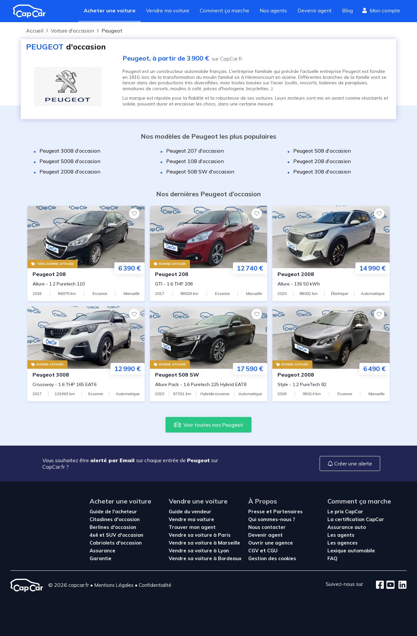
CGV (254, 550)
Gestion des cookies (272, 558)
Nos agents (273, 10)
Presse (257, 511)
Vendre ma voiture (167, 10)
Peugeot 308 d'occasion (322, 171)
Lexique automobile (351, 550)
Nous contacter (267, 527)
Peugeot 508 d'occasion (322, 150)
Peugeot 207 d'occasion (195, 150)
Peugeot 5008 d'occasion (69, 161)
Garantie (100, 558)
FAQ (332, 558)
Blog (347, 10)
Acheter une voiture (110, 10)
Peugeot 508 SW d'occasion (200, 171)
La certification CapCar (355, 519)
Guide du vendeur (190, 511)
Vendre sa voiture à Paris (200, 535)
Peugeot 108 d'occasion (195, 161)
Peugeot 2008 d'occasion (69, 171)
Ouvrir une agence (270, 543)
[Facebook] (380, 585)
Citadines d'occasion (115, 519)
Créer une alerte (350, 463)
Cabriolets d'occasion (116, 543)
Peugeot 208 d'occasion (322, 161)
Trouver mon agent (192, 527)
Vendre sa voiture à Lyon (199, 550)
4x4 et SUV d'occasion (116, 535)
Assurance (102, 550)
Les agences (342, 543)
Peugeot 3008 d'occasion (69, 150)
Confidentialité (155, 585)
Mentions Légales (114, 585)
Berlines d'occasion (113, 527)
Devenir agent (314, 10)
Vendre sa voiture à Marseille (204, 543)
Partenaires (288, 511)
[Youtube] (389, 585)
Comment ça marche (224, 10)
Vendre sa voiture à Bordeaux (205, 558)
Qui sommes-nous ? (271, 519)
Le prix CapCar (345, 511)
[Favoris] (134, 213)
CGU (272, 550)
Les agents (340, 535)
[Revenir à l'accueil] (32, 11)
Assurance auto (346, 527)
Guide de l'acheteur (113, 511)
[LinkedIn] (401, 585)
